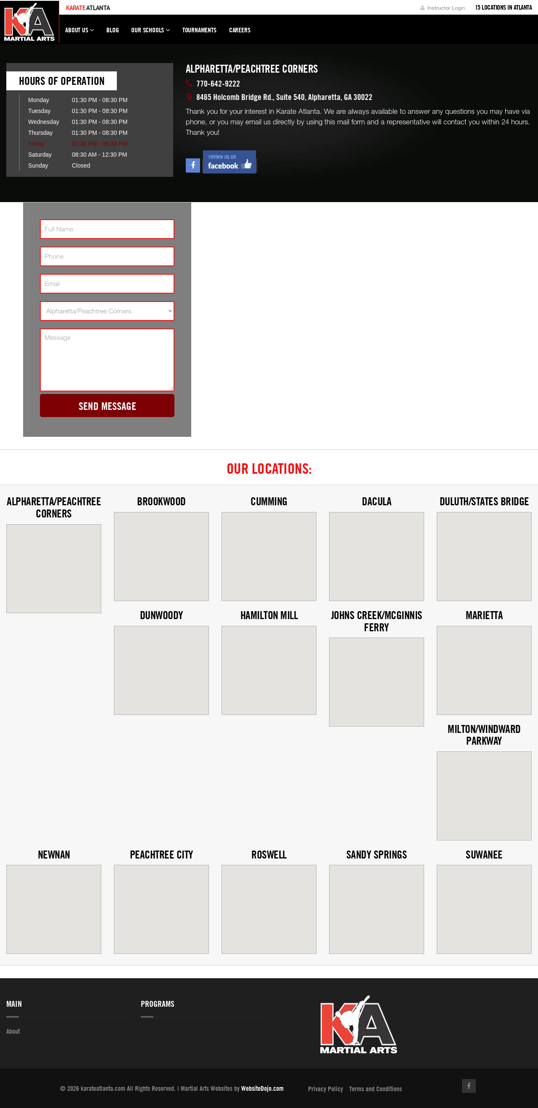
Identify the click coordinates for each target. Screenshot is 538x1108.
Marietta (484, 615)
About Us (79, 34)
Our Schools (150, 34)
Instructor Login (442, 7)
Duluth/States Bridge (484, 501)
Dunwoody (161, 615)
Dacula (376, 501)
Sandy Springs (376, 854)
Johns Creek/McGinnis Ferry (376, 621)
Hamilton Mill (269, 615)
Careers (240, 30)
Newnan (54, 854)
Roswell (269, 854)
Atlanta (88, 8)
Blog (112, 30)
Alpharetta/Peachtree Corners (54, 507)
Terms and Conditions (375, 1088)
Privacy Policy (325, 1088)
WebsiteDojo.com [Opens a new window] (262, 1088)
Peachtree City (161, 854)
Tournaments (199, 30)
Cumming (269, 501)
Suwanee (484, 854)
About (13, 1031)
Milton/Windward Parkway (484, 735)
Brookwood (161, 501)
